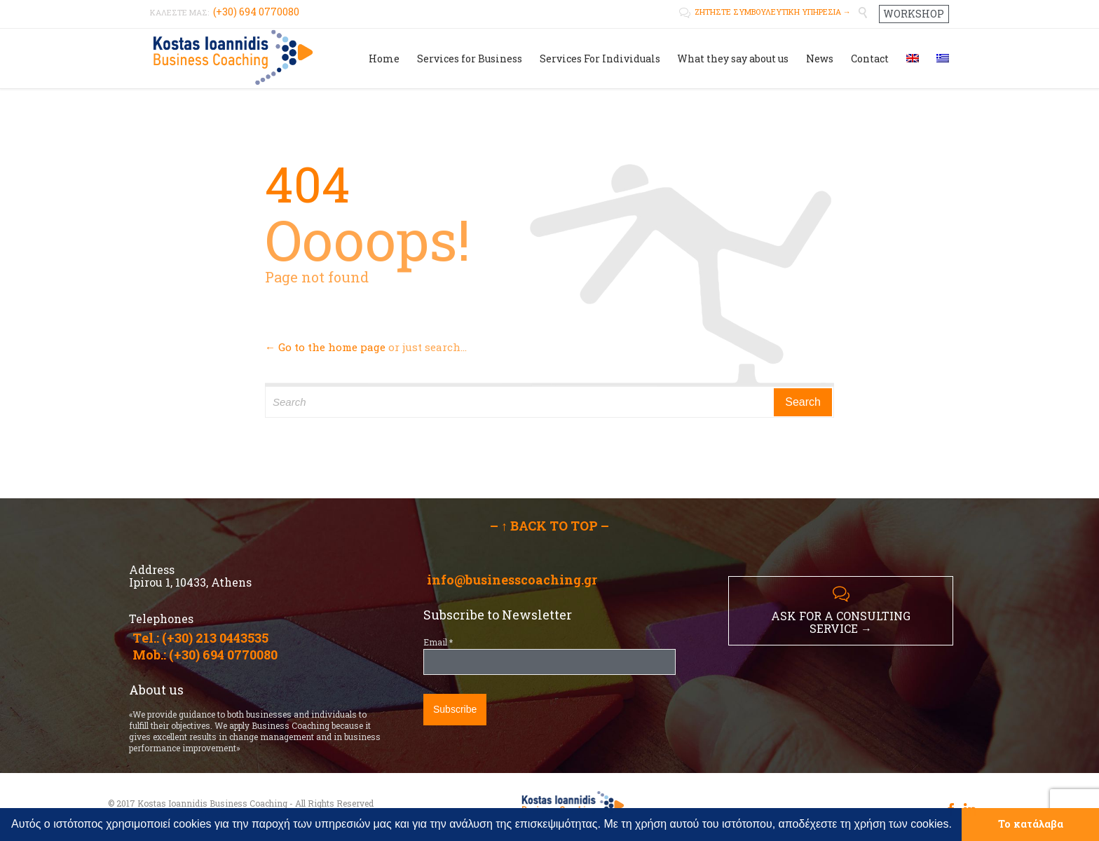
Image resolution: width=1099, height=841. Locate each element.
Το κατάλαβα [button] (1030, 823)
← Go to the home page (325, 347)
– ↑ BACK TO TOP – (549, 525)
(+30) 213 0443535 (215, 637)
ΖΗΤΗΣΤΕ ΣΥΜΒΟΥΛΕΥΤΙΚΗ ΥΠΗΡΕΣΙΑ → (765, 11)
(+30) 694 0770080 (223, 654)
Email (438, 642)
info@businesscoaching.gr (512, 579)
